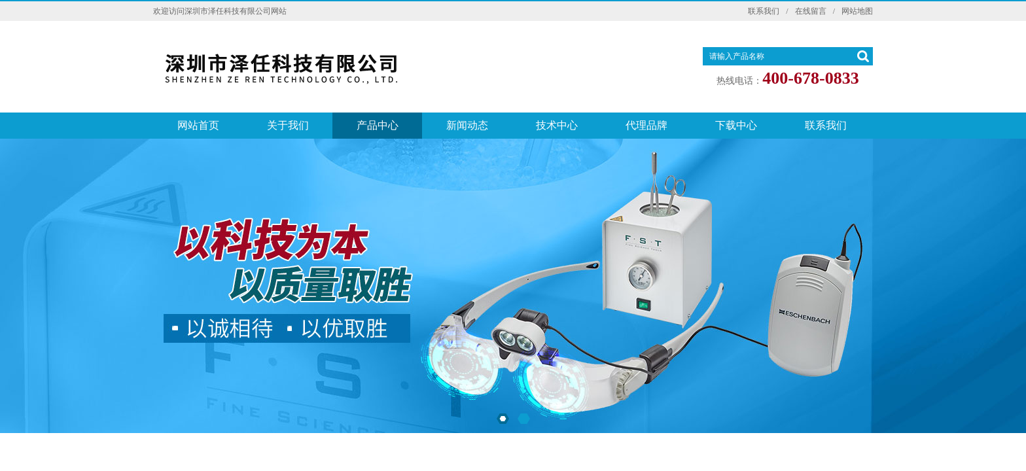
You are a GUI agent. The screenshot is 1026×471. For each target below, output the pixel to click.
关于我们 (288, 125)
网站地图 (857, 11)
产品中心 (377, 125)
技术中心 (557, 125)
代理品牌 (646, 125)
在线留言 (810, 11)
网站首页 (198, 125)
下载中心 (736, 125)
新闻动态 (467, 125)
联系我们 (763, 11)
